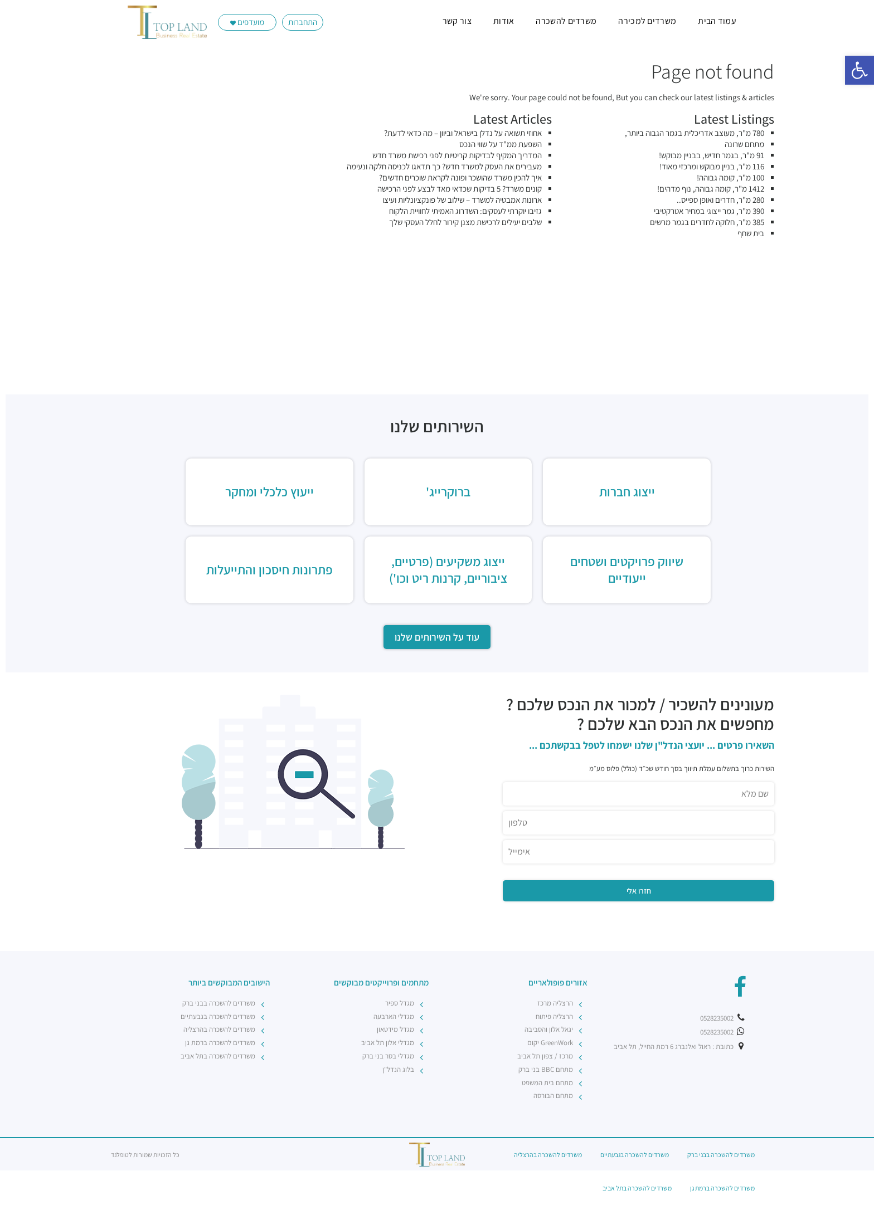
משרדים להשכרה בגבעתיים (218, 1016)
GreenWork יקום (550, 1042)
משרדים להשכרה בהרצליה (219, 1029)
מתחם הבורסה (553, 1095)
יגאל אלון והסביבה (549, 1029)
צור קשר (457, 21)
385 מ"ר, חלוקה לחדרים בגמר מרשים (707, 222)
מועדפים (247, 22)
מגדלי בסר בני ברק (388, 1056)
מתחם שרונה (744, 144)
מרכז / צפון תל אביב (545, 1056)
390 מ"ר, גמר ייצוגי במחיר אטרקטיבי (709, 211)
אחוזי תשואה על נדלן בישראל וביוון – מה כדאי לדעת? (463, 133)
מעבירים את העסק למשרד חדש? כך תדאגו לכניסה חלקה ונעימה (444, 166)
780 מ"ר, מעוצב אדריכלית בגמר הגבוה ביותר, (694, 133)
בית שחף (750, 233)
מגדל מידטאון (395, 1029)
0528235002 (723, 1018)
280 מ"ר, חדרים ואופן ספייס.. (720, 199)
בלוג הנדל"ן (398, 1069)
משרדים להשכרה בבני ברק (218, 1003)
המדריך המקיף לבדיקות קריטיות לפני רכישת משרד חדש (457, 155)
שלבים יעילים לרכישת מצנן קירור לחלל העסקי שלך (465, 222)
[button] (859, 70)
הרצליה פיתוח (554, 1016)
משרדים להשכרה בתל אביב (218, 1056)
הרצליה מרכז (555, 1003)
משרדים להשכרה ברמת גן (220, 1042)
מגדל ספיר (399, 1003)
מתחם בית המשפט (547, 1082)
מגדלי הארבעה (393, 1016)
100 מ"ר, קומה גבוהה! (730, 177)
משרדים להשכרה (566, 21)
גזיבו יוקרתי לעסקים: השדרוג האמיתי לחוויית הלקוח (465, 211)
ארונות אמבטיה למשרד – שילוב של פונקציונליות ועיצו (462, 199)
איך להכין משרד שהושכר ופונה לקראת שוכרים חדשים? (460, 177)
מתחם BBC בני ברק (545, 1069)
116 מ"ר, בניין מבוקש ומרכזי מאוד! (711, 166)
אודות (503, 21)
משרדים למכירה (647, 21)
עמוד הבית (717, 21)
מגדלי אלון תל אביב (387, 1042)
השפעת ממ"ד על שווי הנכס (500, 144)
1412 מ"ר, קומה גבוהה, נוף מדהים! (710, 188)
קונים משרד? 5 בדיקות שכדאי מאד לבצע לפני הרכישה (459, 188)
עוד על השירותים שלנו (437, 637)
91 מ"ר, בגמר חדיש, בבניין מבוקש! (711, 155)
